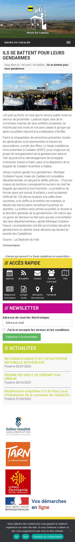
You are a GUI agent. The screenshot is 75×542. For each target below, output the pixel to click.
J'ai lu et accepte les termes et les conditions (38, 330)
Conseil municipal (51, 278)
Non (25, 536)
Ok (16, 536)
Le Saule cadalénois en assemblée (49, 256)
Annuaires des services (37, 294)
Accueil (26, 64)
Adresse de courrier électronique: (37, 321)
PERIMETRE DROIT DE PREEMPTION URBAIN (33, 377)
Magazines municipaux (10, 294)
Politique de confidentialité (47, 536)
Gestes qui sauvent (17, 256)
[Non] (70, 530)
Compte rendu (23, 294)
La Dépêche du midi (26, 239)
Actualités (38, 64)
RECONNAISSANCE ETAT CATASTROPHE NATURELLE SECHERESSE (36, 361)
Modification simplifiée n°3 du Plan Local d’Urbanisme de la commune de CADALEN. (37, 393)
